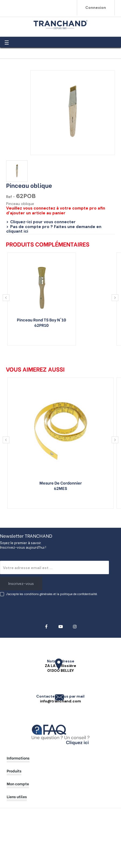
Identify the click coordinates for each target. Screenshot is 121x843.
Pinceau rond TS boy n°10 (41, 319)
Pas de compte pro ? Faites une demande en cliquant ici (53, 229)
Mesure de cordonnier (60, 482)
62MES (60, 488)
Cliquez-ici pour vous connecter (43, 222)
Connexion (95, 7)
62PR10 (41, 325)
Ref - (10, 197)
